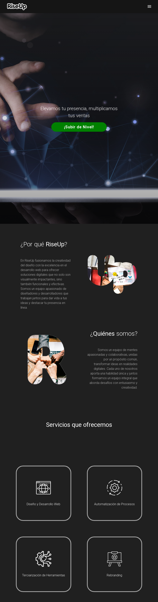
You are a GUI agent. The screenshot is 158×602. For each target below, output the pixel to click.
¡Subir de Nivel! (79, 127)
